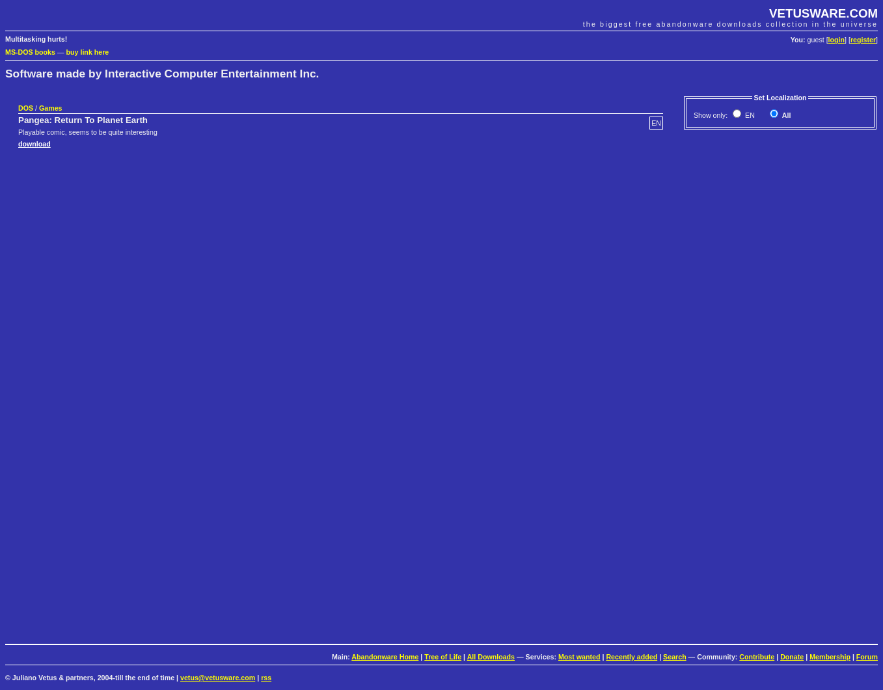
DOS (25, 108)
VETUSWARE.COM (823, 13)
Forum (867, 657)
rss (266, 678)
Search (674, 657)
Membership (829, 657)
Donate (792, 657)
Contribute (756, 657)
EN (749, 115)
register (863, 40)
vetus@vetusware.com (217, 678)
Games (50, 108)
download (34, 144)
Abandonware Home (384, 657)
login (836, 40)
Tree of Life (442, 657)
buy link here (87, 52)
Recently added (631, 657)
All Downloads (491, 657)
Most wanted (579, 657)
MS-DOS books (30, 52)
